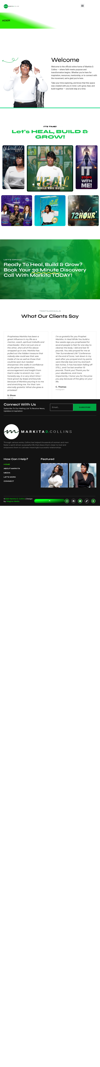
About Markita (12, 468)
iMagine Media (12, 501)
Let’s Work (10, 477)
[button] (82, 6)
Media (7, 473)
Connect (9, 481)
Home (7, 464)
